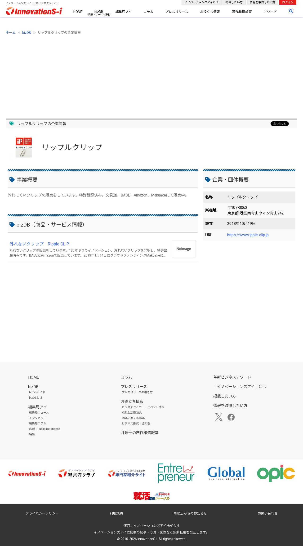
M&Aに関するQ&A (133, 418)
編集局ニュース (39, 412)
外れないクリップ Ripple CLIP (39, 243)
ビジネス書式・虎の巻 (136, 423)
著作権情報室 (242, 12)
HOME (78, 12)
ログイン (288, 2)
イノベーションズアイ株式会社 (157, 526)
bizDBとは (35, 397)
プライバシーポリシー (42, 513)
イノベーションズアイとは (201, 2)
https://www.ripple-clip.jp (248, 235)
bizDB (98, 12)
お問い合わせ (268, 513)
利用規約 (116, 513)
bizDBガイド (37, 392)
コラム (148, 12)
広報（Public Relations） (45, 429)
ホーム (11, 33)
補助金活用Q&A (132, 412)
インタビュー (37, 418)
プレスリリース (176, 12)
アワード (270, 12)
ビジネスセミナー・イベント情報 (143, 407)
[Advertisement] (148, 74)
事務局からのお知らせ (190, 513)
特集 (32, 434)
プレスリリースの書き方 (137, 392)
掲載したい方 (234, 2)
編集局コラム (37, 423)
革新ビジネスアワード (232, 377)
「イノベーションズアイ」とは (239, 386)
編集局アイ (123, 12)
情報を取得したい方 (262, 2)
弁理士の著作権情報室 (140, 433)
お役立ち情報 (210, 12)
